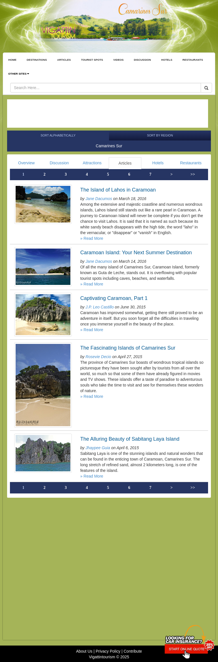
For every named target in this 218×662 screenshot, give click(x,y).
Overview (26, 163)
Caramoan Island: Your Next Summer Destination (136, 252)
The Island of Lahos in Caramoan (118, 190)
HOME (12, 59)
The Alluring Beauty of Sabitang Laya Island (129, 439)
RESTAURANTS (193, 59)
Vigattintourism (102, 657)
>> (192, 174)
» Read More (91, 238)
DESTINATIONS (37, 59)
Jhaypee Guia (97, 447)
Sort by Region (160, 135)
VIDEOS (118, 59)
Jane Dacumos (98, 198)
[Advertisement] (107, 113)
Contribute (132, 651)
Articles (125, 163)
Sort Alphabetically (58, 135)
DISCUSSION (142, 59)
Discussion (59, 163)
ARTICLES (64, 59)
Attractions (92, 163)
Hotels (158, 163)
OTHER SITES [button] (18, 73)
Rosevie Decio (98, 356)
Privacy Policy (108, 651)
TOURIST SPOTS (92, 59)
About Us (84, 651)
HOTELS (166, 59)
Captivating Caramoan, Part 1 (114, 298)
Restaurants (190, 163)
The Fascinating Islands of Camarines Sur (127, 348)
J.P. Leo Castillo (99, 307)
